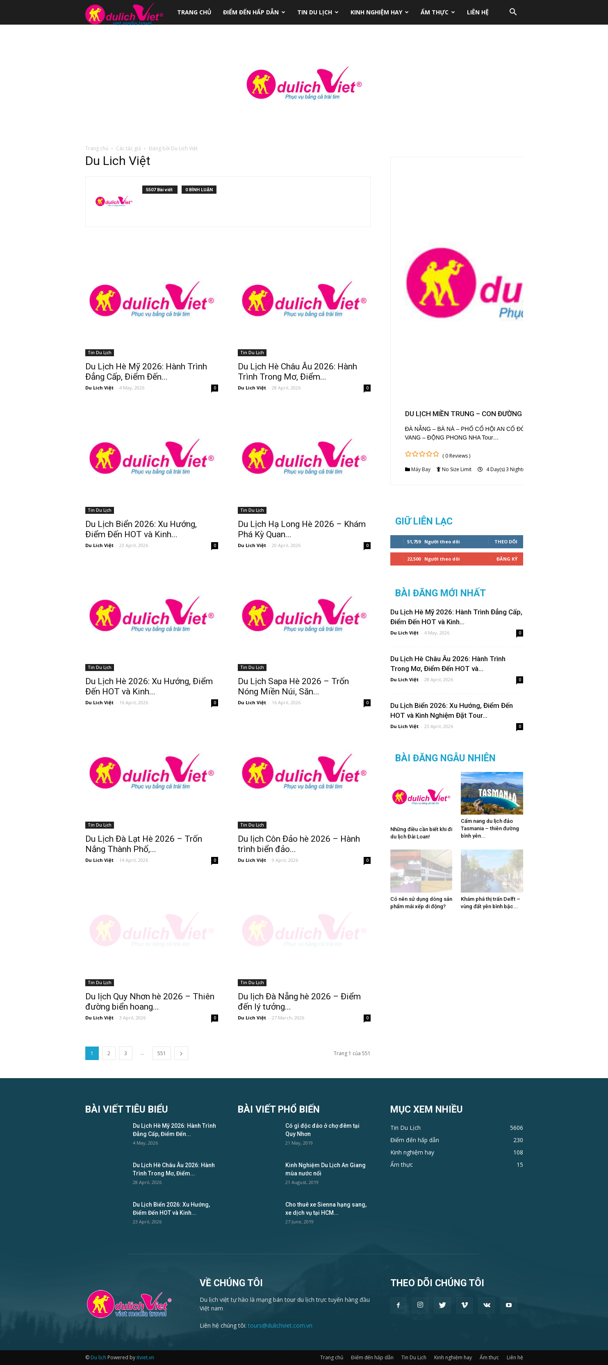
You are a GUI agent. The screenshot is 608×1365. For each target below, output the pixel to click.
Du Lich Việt (99, 388)
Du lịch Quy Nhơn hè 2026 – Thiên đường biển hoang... (149, 1002)
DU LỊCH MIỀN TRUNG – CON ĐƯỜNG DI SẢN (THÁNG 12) (495, 414)
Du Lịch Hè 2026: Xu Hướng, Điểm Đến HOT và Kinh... (149, 686)
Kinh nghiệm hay (380, 12)
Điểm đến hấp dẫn (254, 12)
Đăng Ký (506, 559)
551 (161, 1053)
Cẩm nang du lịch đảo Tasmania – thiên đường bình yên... (490, 828)
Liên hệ (478, 12)
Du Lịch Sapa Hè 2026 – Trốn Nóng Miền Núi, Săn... (293, 686)
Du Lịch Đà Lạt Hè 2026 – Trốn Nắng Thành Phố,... (143, 844)
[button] (513, 13)
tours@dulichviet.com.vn (280, 1325)
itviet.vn (145, 1357)
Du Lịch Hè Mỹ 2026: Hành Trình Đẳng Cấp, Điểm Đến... (146, 372)
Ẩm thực (438, 12)
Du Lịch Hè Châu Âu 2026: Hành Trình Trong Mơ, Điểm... (297, 372)
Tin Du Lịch (318, 12)
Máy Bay (420, 469)
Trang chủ (194, 12)
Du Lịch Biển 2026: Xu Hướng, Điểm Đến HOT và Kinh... (141, 529)
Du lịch (98, 1357)
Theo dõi (505, 541)
